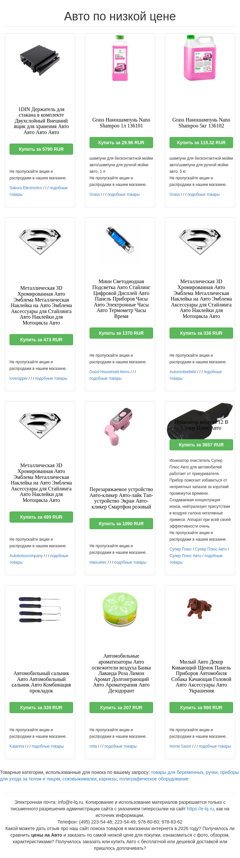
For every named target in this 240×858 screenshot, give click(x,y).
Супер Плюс (181, 549)
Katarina (17, 746)
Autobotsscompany (26, 555)
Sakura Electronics (26, 188)
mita (93, 746)
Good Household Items (110, 372)
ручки (212, 772)
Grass (95, 194)
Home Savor (180, 746)
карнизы (108, 778)
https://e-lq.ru (200, 808)
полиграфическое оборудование (154, 778)
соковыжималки (79, 778)
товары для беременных (177, 772)
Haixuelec (98, 562)
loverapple (19, 378)
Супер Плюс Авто (211, 549)
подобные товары (124, 194)
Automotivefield (183, 372)
